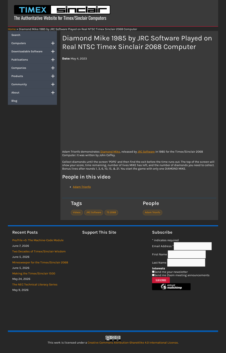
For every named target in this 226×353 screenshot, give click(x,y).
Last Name (159, 262)
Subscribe (161, 280)
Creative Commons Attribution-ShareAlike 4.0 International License (133, 342)
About (34, 93)
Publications (34, 60)
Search (15, 35)
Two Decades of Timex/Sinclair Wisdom (39, 251)
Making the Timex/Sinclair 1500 (33, 273)
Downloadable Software (34, 51)
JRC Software (146, 151)
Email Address (163, 246)
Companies (34, 68)
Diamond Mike (110, 151)
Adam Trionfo (82, 186)
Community (34, 84)
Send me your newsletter (171, 272)
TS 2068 (111, 212)
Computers (34, 43)
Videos (77, 212)
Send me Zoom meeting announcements (182, 275)
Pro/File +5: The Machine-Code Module (38, 240)
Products (34, 76)
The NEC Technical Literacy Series (34, 284)
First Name (160, 254)
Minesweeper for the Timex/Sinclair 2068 (40, 262)
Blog (14, 100)
